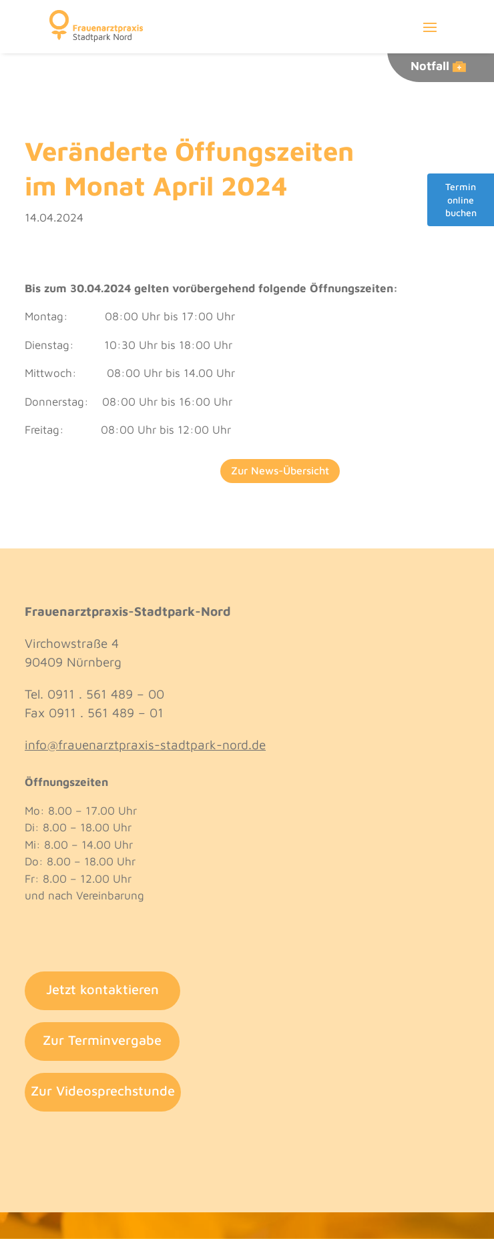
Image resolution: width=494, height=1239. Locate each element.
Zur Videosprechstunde (103, 1090)
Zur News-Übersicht (280, 470)
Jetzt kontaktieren (102, 989)
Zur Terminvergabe (102, 1040)
